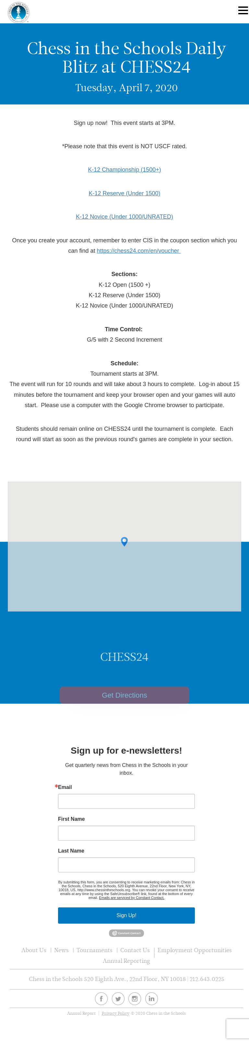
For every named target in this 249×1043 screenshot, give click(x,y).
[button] (124, 548)
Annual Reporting (126, 961)
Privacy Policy (115, 1013)
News (61, 950)
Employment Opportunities (195, 950)
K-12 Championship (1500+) (124, 169)
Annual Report (81, 1013)
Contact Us (135, 950)
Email (65, 787)
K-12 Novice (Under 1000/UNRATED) (124, 216)
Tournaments (95, 950)
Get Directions (124, 704)
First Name (71, 819)
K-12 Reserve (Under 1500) (124, 193)
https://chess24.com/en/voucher (139, 251)
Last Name (71, 851)
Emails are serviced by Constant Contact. (131, 898)
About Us (33, 950)
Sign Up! (126, 915)
